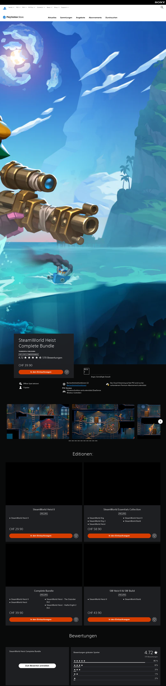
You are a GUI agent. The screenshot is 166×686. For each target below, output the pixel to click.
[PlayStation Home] (4, 7)
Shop (56, 7)
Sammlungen (66, 15)
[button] (76, 383)
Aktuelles (52, 15)
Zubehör (40, 7)
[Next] (160, 419)
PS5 (17, 7)
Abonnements (95, 15)
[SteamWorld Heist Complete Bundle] (38, 419)
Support (64, 7)
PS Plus (30, 7)
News (48, 7)
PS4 (23, 7)
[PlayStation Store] (14, 14)
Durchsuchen (111, 15)
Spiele (10, 7)
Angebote (80, 15)
